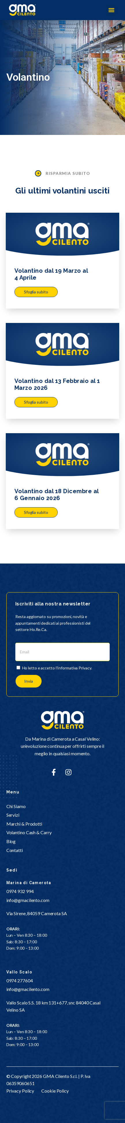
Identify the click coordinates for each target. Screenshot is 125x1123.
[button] (111, 10)
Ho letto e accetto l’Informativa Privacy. (57, 667)
